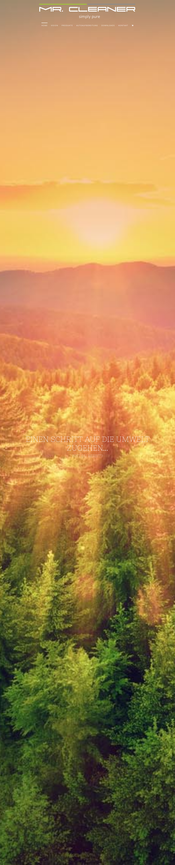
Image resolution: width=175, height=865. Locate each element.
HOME (44, 25)
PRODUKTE (67, 25)
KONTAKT (123, 25)
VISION (54, 25)
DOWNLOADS (108, 25)
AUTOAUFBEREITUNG (87, 25)
